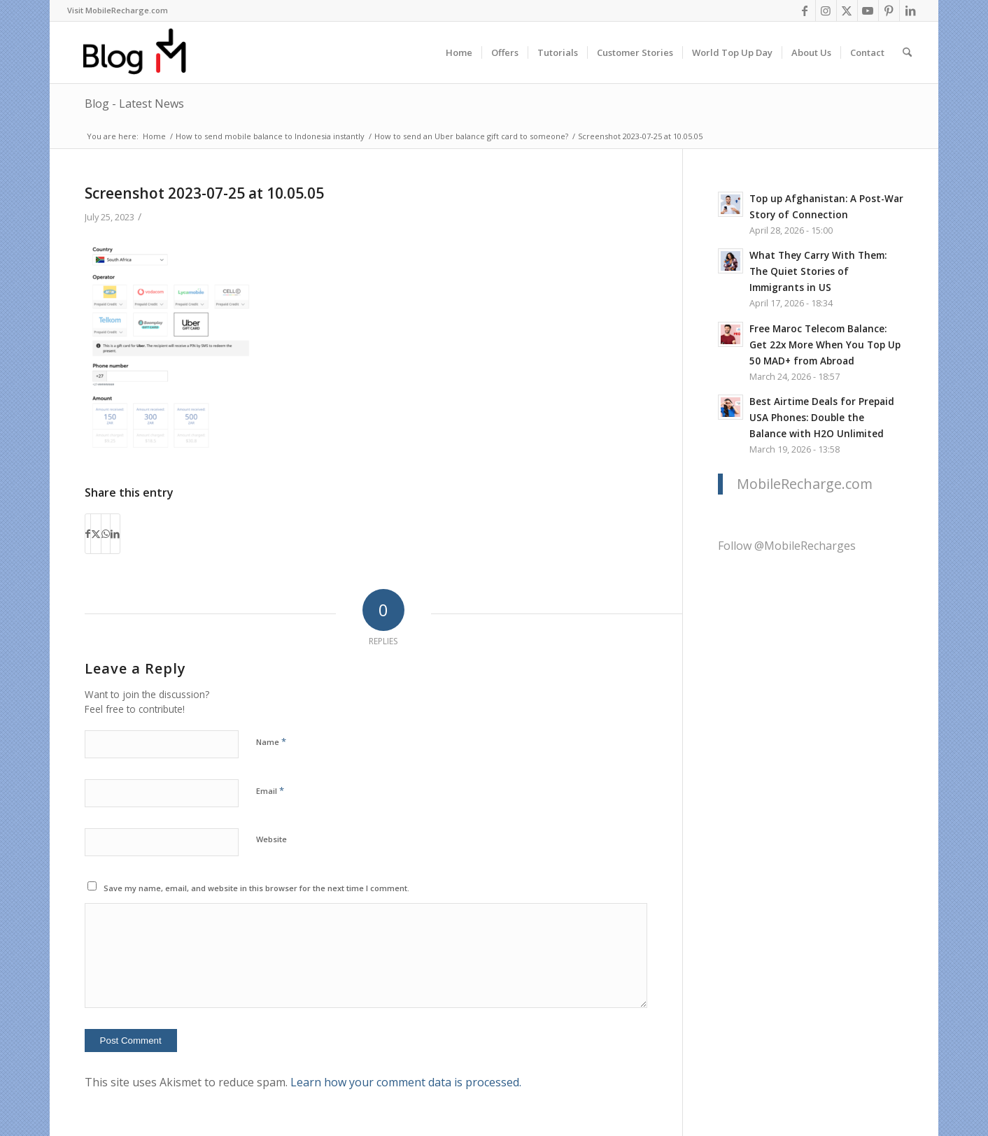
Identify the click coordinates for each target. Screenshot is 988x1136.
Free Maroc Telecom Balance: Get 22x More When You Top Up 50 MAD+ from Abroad (825, 344)
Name (271, 741)
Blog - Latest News (134, 103)
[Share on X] (96, 533)
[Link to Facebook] (805, 10)
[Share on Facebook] (87, 533)
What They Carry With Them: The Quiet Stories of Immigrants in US (818, 271)
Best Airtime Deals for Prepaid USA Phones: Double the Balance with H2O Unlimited (821, 417)
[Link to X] (847, 10)
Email (270, 790)
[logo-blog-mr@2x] (142, 52)
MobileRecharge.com (805, 483)
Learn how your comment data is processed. (405, 1082)
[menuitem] (117, 10)
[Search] (907, 52)
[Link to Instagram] (826, 10)
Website (271, 839)
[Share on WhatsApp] (105, 533)
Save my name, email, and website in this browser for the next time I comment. (256, 888)
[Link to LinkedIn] (910, 10)
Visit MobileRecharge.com (117, 10)
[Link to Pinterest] (889, 10)
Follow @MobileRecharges (787, 545)
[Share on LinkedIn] (115, 533)
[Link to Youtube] (868, 10)
